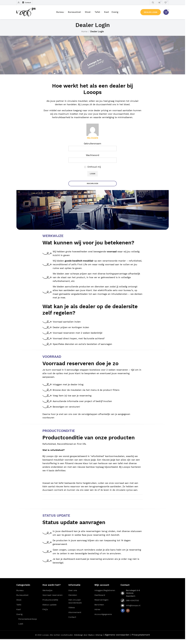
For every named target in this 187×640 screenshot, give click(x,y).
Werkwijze (47, 591)
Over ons (72, 591)
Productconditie (50, 600)
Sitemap (99, 635)
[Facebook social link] (123, 611)
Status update (49, 605)
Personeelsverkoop (27, 619)
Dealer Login (150, 12)
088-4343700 (132, 601)
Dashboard (99, 595)
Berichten (99, 605)
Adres (97, 610)
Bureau (20, 591)
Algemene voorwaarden (117, 635)
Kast (18, 610)
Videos (71, 608)
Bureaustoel (22, 595)
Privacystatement (141, 635)
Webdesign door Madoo (84, 635)
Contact (72, 617)
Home (84, 31)
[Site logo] (26, 12)
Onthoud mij (92, 167)
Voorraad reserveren (52, 595)
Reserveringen (101, 600)
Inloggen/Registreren (104, 591)
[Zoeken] (153, 2)
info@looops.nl (133, 606)
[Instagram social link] (128, 611)
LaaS (20, 624)
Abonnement (74, 613)
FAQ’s (45, 610)
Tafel (18, 605)
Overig (19, 615)
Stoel (18, 600)
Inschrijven (92, 183)
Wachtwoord (92, 155)
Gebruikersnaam (92, 143)
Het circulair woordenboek (75, 601)
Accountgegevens (103, 615)
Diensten (72, 595)
